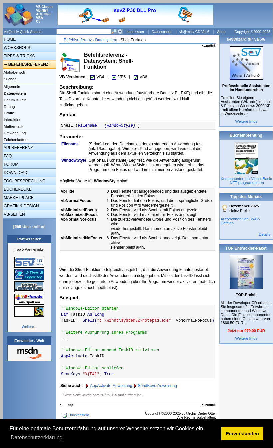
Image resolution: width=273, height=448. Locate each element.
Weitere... (29, 327)
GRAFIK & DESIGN (21, 206)
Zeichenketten (15, 140)
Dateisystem (106, 40)
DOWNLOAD (15, 172)
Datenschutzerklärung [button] (37, 437)
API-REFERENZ (18, 147)
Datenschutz (161, 32)
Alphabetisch (14, 72)
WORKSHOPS (16, 47)
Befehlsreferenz (78, 40)
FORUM (10, 164)
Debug (9, 107)
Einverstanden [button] (242, 433)
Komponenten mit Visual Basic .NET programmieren (246, 181)
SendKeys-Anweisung (157, 385)
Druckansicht (76, 415)
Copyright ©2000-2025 (252, 32)
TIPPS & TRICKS (19, 56)
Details (264, 234)
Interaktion (12, 120)
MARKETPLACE (18, 197)
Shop (221, 32)
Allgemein (11, 87)
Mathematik (13, 126)
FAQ (7, 156)
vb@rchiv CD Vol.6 (194, 32)
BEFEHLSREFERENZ (28, 64)
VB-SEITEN (14, 214)
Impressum (135, 32)
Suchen (10, 79)
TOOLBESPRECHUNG (24, 181)
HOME (9, 39)
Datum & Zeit (14, 100)
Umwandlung (14, 133)
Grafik (8, 113)
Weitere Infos (246, 121)
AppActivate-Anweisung (111, 385)
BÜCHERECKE (17, 189)
